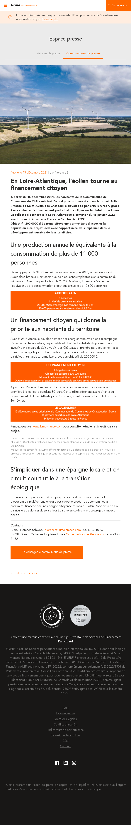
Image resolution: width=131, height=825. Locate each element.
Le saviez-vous (65, 713)
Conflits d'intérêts (66, 724)
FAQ (65, 708)
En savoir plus (50, 19)
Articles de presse (48, 53)
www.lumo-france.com (47, 426)
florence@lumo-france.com (63, 530)
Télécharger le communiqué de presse (47, 552)
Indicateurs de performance (65, 730)
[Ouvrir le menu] (5, 5)
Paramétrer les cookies (65, 735)
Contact (65, 746)
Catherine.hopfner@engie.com (86, 534)
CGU (65, 741)
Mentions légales (65, 719)
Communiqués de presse (83, 53)
